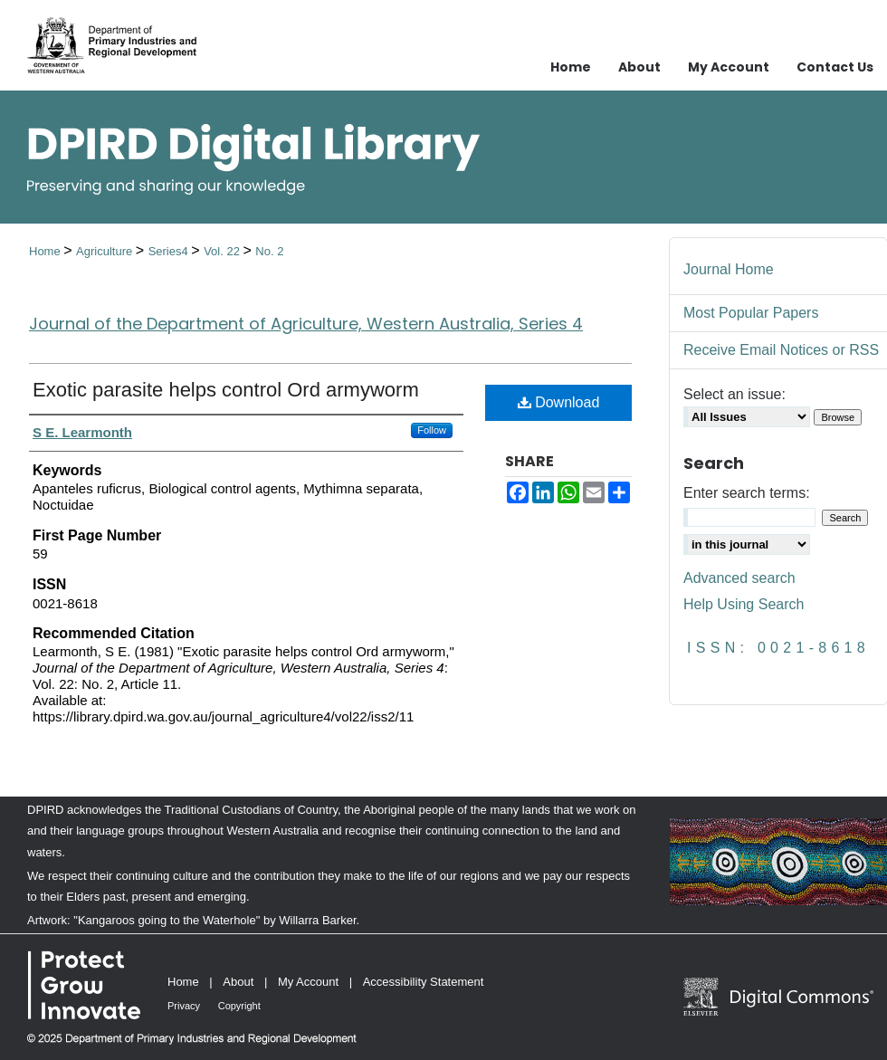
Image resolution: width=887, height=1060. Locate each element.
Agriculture (106, 251)
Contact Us (834, 67)
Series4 (170, 251)
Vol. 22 (223, 251)
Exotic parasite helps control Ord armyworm (226, 389)
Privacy (183, 1005)
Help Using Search (743, 604)
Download (559, 402)
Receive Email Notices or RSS (781, 350)
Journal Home (728, 269)
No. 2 (269, 251)
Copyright (239, 1005)
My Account (308, 981)
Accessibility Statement (423, 981)
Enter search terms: (746, 493)
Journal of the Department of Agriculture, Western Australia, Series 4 (306, 323)
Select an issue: (734, 394)
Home (46, 251)
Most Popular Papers (750, 312)
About (238, 981)
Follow (431, 430)
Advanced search (739, 578)
